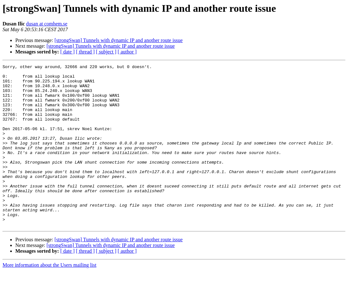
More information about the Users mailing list (49, 297)
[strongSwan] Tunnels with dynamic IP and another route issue (119, 40)
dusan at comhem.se (46, 23)
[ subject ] (106, 51)
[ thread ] (85, 51)
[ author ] (127, 51)
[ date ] (67, 51)
